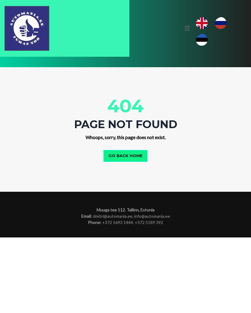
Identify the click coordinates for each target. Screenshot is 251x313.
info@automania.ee (152, 291)
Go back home (125, 231)
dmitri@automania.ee (112, 291)
